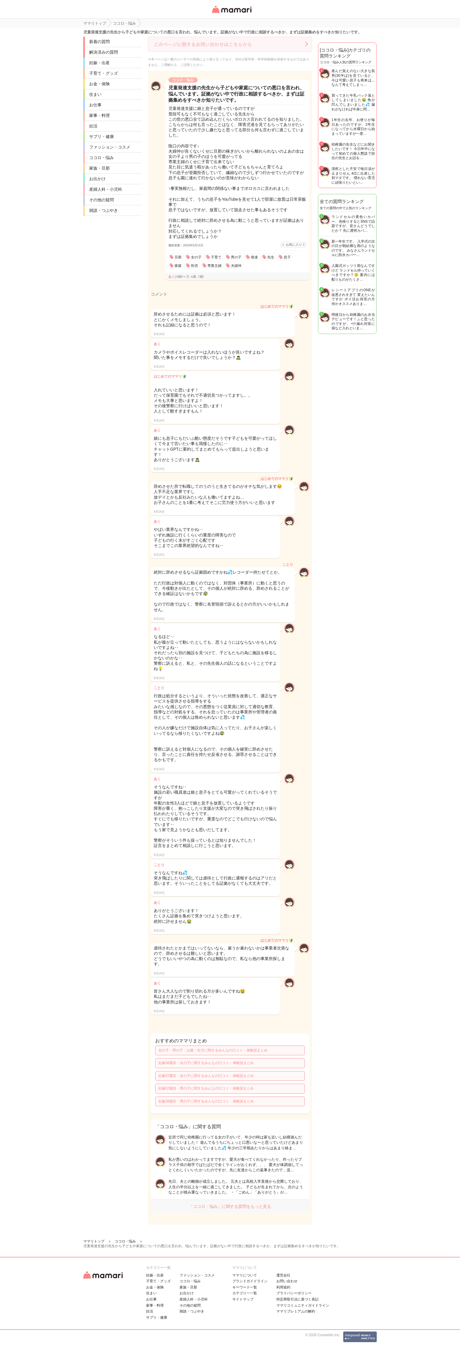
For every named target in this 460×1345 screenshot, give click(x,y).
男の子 (236, 257)
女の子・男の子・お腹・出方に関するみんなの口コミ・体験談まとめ (213, 1050)
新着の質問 (99, 41)
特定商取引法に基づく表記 (297, 1299)
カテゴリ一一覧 (244, 1293)
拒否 (194, 266)
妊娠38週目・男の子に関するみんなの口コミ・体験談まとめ (206, 1101)
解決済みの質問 (103, 52)
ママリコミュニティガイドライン (302, 1305)
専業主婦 (214, 266)
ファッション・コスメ (109, 147)
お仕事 (95, 105)
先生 (270, 257)
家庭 (178, 266)
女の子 (196, 257)
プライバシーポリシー (294, 1293)
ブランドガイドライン (250, 1281)
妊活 (93, 126)
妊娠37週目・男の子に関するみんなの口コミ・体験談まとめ (206, 1088)
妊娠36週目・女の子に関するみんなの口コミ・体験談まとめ (206, 1063)
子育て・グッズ (103, 73)
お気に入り (295, 244)
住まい (95, 94)
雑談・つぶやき (103, 210)
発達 (254, 257)
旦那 (178, 257)
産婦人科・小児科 (105, 189)
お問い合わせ (286, 1281)
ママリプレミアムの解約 (295, 1311)
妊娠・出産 (99, 62)
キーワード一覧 (244, 1287)
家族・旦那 (99, 168)
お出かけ (97, 178)
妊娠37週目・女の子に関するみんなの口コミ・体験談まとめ (206, 1076)
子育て (216, 257)
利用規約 (283, 1287)
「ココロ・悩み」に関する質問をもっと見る (230, 1206)
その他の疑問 (101, 199)
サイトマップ (242, 1299)
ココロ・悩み (101, 157)
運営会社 (283, 1275)
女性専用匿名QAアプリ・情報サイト (231, 13)
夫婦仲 (236, 266)
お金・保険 (99, 83)
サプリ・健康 (101, 136)
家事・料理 (99, 115)
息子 (287, 257)
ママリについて (244, 1275)
